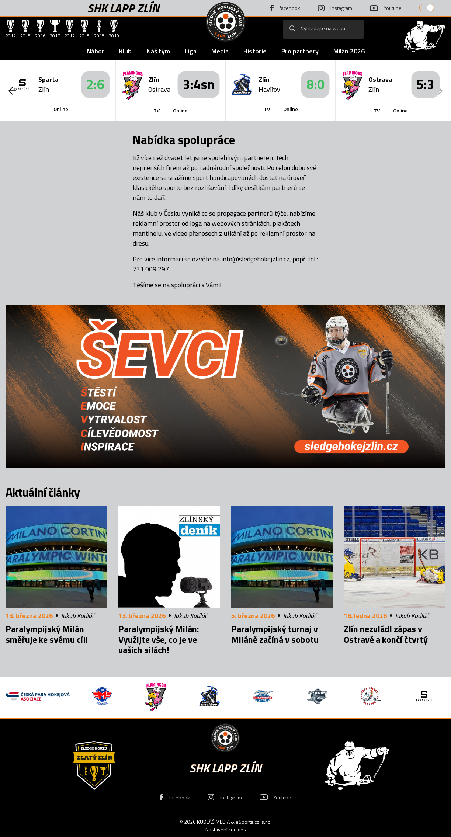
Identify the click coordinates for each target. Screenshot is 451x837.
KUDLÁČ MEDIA (213, 822)
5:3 (425, 84)
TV (156, 110)
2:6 (95, 84)
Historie (255, 51)
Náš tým (158, 51)
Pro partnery (300, 51)
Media (220, 51)
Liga (191, 51)
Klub (125, 51)
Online (60, 109)
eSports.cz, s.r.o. (254, 822)
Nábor (95, 51)
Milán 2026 (349, 51)
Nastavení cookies (225, 829)
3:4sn (199, 84)
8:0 (315, 84)
